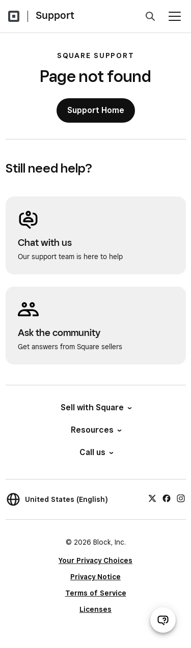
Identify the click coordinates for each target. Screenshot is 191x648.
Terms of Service (95, 593)
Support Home (95, 110)
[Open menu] (174, 16)
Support (55, 15)
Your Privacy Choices (95, 560)
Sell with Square (95, 407)
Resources (95, 430)
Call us (95, 452)
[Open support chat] (163, 620)
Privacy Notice (95, 577)
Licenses (95, 609)
